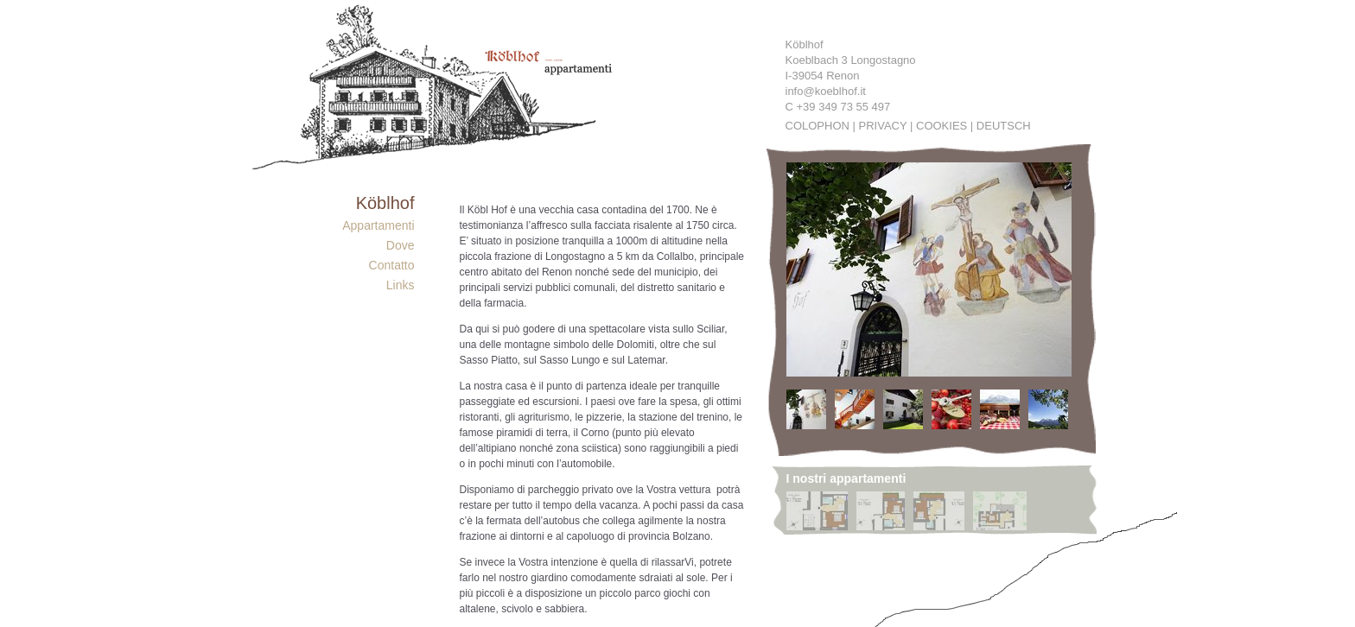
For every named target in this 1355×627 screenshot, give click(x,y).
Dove (400, 245)
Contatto (392, 265)
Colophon (817, 125)
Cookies (941, 125)
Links (400, 285)
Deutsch (1003, 125)
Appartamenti (378, 225)
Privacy (883, 125)
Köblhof (385, 202)
